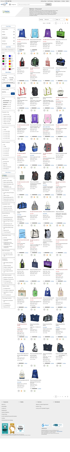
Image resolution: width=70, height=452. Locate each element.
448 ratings (52, 51)
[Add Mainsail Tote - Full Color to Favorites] (18, 391)
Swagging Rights (22, 418)
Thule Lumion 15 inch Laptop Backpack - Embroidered (35, 101)
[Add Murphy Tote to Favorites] (44, 83)
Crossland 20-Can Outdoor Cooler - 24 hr (22, 329)
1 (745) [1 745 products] (4, 146)
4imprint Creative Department (42, 404)
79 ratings (26, 252)
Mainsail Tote (45, 215)
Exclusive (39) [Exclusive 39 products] (6, 161)
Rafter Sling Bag (59, 356)
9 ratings (26, 165)
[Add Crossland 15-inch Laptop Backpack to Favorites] (57, 339)
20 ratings (52, 165)
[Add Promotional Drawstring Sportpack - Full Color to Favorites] (18, 139)
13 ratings (52, 281)
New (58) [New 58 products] (5, 163)
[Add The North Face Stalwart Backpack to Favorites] (44, 255)
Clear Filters (8, 46)
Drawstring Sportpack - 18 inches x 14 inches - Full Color (48, 129)
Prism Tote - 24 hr (46, 271)
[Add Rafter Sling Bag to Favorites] (57, 365)
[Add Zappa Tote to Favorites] (18, 197)
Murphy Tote (45, 69)
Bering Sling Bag (33, 355)
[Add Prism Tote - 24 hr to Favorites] (44, 283)
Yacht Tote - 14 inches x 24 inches (35, 327)
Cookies (3, 418)
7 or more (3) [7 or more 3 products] (6, 153)
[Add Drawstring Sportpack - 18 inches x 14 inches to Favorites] (31, 53)
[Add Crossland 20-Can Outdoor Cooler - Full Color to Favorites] (57, 197)
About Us (3, 404)
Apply (8, 85)
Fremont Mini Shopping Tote (35, 301)
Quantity (4, 91)
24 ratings (65, 337)
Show (57, 19)
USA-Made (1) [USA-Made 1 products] (6, 168)
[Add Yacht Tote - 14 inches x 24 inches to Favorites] (31, 339)
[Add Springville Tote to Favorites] (18, 309)
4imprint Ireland (56, 410)
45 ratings (65, 136)
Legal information (59, 431)
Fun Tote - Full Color (60, 155)
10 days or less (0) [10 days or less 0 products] (7, 123)
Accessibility (4, 406)
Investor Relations (5, 412)
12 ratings (39, 388)
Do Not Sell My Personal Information (9, 416)
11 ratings (65, 252)
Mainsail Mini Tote (59, 101)
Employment (4, 410)
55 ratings (52, 337)
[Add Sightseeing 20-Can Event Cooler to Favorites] (57, 83)
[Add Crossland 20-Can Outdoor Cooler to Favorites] (31, 83)
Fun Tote (19, 69)
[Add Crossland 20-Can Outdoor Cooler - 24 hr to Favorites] (18, 339)
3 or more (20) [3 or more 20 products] (6, 150)
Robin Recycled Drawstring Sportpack (35, 382)
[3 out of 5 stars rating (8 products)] (8, 104)
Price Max (11, 77)
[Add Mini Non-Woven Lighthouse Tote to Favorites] (18, 365)
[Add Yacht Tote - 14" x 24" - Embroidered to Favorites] (44, 365)
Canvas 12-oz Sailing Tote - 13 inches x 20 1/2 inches (36, 245)
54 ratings (52, 194)
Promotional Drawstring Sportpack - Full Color (22, 129)
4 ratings (39, 223)
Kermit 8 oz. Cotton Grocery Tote (61, 300)
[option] (5, 56)
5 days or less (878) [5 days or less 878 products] (7, 119)
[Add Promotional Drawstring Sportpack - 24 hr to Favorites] (44, 53)
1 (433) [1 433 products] (4, 129)
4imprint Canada (56, 406)
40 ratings (39, 194)
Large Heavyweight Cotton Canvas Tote (22, 101)
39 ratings (65, 165)
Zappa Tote (19, 185)
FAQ (19, 410)
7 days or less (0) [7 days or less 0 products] (6, 121)
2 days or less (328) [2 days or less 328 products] (7, 116)
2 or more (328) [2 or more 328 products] (6, 131)
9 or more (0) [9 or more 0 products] (6, 155)
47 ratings (39, 337)
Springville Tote (20, 299)
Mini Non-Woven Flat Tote (35, 271)
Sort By (41, 19)
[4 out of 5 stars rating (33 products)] (8, 102)
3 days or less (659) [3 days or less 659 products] (7, 118)
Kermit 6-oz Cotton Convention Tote (59, 274)
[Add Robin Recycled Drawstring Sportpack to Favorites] (31, 391)
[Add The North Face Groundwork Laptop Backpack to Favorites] (31, 197)
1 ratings (64, 108)
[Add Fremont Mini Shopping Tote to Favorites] (31, 309)
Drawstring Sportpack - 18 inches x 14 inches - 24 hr (35, 127)
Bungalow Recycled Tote (47, 299)
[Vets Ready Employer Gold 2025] (12, 428)
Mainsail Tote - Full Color (22, 383)
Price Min (5, 77)
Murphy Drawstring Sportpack (61, 243)
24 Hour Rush (43, 1)
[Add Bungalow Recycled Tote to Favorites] (44, 309)
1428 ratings (32, 51)
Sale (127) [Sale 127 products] (5, 165)
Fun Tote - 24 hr (20, 271)
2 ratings (25, 307)
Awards (20, 406)
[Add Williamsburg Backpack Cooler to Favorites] (44, 167)
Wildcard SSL (44, 429)
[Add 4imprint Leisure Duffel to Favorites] (44, 339)
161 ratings (40, 80)
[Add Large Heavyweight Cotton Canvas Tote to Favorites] (18, 110)
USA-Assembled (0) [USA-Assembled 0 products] (7, 166)
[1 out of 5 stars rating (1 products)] (8, 108)
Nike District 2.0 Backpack (22, 156)
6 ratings (64, 223)
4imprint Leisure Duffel (47, 328)
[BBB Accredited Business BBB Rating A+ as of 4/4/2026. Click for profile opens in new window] (57, 425)
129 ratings (40, 165)
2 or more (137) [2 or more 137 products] (6, 148)
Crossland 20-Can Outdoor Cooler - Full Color (61, 187)
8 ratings (51, 252)
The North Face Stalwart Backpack (47, 242)
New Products (57, 1)
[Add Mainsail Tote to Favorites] (44, 225)
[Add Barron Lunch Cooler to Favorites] (31, 225)
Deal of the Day (56, 415)
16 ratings (52, 363)
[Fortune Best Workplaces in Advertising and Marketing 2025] (5, 428)
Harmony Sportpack (21, 243)
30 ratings (52, 136)
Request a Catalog (22, 416)
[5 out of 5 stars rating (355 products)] (8, 100)
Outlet (67, 1)
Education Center (22, 404)
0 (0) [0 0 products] (4, 144)
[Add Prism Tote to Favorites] (57, 53)
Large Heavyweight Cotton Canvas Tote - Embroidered (48, 101)
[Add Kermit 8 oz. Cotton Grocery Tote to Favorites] (57, 309)
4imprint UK (55, 408)
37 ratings (26, 136)
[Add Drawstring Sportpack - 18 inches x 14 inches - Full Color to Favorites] (44, 139)
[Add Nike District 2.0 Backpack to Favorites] (18, 167)
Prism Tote (58, 41)
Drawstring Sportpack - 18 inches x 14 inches (35, 42)
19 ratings (39, 252)
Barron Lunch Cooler (34, 215)
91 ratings (26, 281)
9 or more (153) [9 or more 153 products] (6, 138)
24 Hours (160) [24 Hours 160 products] (6, 114)
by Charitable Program (42, 408)
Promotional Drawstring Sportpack (22, 44)
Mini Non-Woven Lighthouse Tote (22, 356)
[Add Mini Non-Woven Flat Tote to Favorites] (31, 283)
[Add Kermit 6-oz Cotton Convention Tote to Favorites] (57, 283)
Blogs (20, 408)
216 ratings (65, 80)
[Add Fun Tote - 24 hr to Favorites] (18, 283)
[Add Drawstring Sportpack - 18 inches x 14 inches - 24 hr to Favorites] (31, 139)
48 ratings (52, 108)
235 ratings (40, 136)
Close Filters (8, 26)
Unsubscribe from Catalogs (7, 420)
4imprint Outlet (56, 413)
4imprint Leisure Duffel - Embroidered (22, 217)
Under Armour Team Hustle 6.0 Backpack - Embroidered (61, 214)
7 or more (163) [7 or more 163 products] (6, 136)
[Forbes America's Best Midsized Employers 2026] (20, 428)
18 (65, 23)
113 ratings (27, 223)
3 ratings (38, 108)
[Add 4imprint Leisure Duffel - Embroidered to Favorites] (18, 225)
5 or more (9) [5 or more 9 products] (6, 151)
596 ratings (27, 80)
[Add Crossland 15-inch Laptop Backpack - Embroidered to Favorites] (44, 197)
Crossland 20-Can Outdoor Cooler (35, 73)
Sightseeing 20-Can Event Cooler (61, 72)
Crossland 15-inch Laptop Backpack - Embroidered (48, 187)
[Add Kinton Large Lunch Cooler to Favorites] (31, 167)
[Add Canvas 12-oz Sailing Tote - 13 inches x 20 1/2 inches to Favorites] (31, 255)
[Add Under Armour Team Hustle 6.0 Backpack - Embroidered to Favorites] (57, 225)
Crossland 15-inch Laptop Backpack (61, 329)
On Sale (63, 1)
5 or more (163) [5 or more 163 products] (6, 135)
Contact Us (4, 408)
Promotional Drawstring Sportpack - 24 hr (47, 44)
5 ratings (38, 307)
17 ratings (26, 194)
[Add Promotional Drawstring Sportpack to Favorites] (18, 53)
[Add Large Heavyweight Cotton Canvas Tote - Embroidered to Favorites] (44, 110)
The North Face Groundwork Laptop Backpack (35, 184)
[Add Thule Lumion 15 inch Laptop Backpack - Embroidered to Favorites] (31, 110)
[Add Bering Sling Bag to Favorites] (31, 365)
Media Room (21, 412)
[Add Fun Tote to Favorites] (18, 83)
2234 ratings (20, 51)
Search (48, 4)
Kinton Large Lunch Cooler (35, 156)
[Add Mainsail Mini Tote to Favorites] (57, 110)
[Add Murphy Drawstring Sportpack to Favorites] (57, 255)
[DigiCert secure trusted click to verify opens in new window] (46, 426)
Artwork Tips (38, 406)
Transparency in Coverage (24, 420)
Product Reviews (22, 414)
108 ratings (27, 108)
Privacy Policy (4, 414)
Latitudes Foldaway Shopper (61, 128)
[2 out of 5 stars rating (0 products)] (8, 106)
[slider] (3, 82)
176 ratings (65, 51)
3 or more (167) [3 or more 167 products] (6, 133)
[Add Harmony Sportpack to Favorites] (18, 255)
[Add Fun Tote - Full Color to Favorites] (57, 167)
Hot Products (50, 1)
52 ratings (52, 80)
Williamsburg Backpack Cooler (49, 158)
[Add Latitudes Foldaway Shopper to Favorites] (57, 139)
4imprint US (55, 404)
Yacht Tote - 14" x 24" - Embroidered (47, 357)
